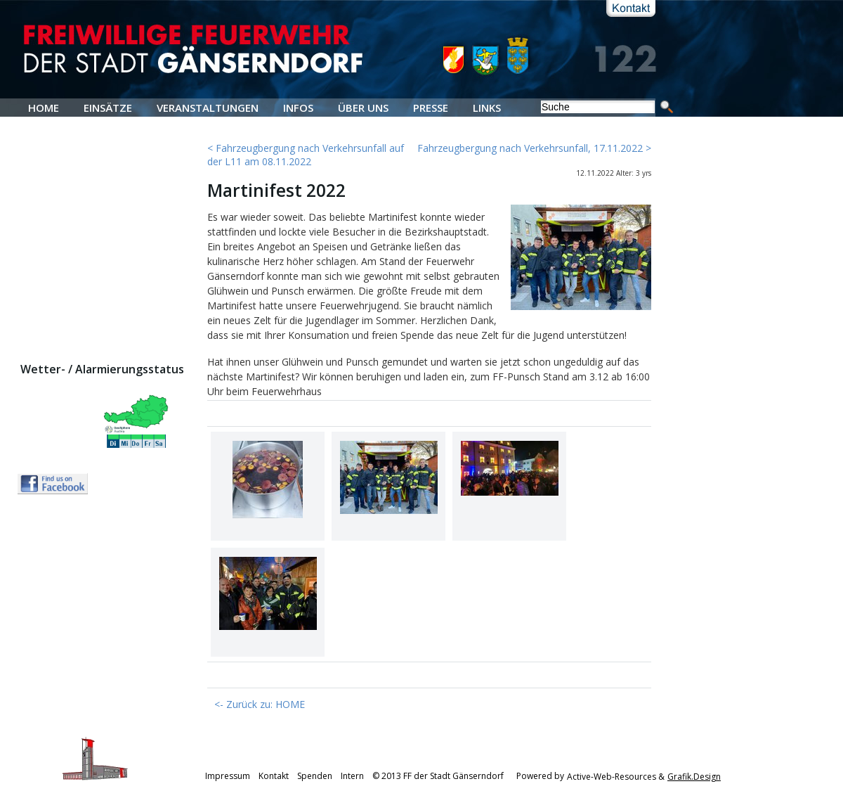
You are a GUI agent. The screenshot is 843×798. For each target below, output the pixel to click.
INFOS (298, 108)
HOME (43, 108)
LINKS (487, 108)
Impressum (227, 777)
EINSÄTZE (108, 108)
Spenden (314, 777)
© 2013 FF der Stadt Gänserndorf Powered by (468, 777)
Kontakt (274, 777)
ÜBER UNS (363, 108)
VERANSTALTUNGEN (208, 108)
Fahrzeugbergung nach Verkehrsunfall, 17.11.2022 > (534, 148)
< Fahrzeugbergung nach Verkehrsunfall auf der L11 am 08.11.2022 (305, 154)
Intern (352, 777)
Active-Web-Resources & (616, 777)
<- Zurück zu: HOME (259, 704)
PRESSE (430, 108)
